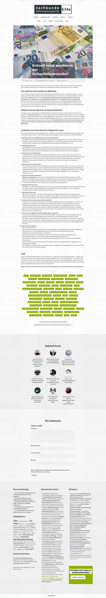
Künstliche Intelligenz (58, 292)
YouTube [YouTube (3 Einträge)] (15, 549)
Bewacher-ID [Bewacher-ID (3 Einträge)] (21, 525)
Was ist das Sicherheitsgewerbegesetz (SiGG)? (53, 322)
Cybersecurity (57, 279)
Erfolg (79, 282)
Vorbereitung (45, 17)
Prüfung (55, 17)
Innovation (78, 288)
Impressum (51, 595)
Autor (72, 275)
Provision (60, 298)
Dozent (41, 282)
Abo (26, 275)
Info (67, 21)
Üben (38, 21)
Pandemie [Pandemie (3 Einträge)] (29, 532)
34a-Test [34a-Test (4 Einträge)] (22, 523)
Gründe (35, 17)
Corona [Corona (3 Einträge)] (28, 527)
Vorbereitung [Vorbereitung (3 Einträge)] (16, 547)
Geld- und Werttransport (32, 288)
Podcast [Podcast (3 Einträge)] (33, 532)
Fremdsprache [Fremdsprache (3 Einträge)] (30, 529)
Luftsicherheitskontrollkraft (40, 295)
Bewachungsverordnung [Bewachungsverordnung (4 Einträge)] (19, 527)
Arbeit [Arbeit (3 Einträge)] (26, 523)
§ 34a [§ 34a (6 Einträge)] (19, 549)
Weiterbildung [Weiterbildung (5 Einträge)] (24, 547)
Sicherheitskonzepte (30, 308)
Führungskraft (66, 285)
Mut (65, 295)
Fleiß (55, 285)
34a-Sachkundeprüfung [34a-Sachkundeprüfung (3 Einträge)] (23, 521)
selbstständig (36, 305)
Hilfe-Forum (59, 21)
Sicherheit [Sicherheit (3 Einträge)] (33, 542)
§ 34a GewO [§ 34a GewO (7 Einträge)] (29, 549)
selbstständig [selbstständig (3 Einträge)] (27, 542)
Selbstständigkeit (51, 305)
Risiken (46, 302)
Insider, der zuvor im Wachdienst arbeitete (44, 99)
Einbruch (32, 97)
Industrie (67, 288)
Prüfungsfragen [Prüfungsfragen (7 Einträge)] (27, 535)
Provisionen (71, 298)
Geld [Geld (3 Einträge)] (35, 529)
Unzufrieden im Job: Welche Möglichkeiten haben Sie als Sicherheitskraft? (68, 400)
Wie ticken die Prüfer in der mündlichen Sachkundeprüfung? (53, 360)
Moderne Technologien (29, 177)
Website (33, 460)
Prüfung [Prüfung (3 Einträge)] (19, 534)
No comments (63, 80)
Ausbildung (47, 275)
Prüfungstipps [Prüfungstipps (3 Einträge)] (16, 537)
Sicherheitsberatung (68, 305)
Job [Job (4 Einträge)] (29, 531)
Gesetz (63, 17)
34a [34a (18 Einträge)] (15, 520)
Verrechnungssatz (72, 312)
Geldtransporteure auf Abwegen (70, 99)
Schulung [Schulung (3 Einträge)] (15, 542)
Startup (80, 308)
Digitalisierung (29, 282)
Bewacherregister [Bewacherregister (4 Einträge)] (29, 525)
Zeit (66, 315)
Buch (79, 275)
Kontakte (34, 292)
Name (35, 445)
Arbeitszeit (35, 275)
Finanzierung (44, 285)
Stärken (58, 308)
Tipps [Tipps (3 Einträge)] (32, 545)
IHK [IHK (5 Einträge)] (26, 531)
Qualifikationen (34, 302)
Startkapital (69, 308)
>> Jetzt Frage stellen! (78, 577)
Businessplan (44, 279)
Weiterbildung (35, 315)
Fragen (70, 17)
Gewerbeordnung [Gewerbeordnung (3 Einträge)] (17, 531)
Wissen (58, 315)
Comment (34, 428)
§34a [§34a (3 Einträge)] (23, 549)
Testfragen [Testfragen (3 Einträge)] (27, 545)
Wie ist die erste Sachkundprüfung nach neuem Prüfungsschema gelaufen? (37, 362)
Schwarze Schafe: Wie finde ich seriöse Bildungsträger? (37, 380)
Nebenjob (73, 295)
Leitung (72, 292)
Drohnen (50, 282)
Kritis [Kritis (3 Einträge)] (20, 532)
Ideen (58, 288)
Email (35, 453)
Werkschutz (48, 315)
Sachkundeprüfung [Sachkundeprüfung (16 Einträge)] (23, 539)
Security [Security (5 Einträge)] (20, 542)
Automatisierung (60, 275)
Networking (48, 298)
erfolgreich (32, 285)
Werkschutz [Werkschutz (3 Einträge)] (31, 547)
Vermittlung (57, 312)
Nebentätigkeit (35, 298)
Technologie (45, 312)
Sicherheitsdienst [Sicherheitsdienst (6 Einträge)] (19, 544)
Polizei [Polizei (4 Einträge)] (15, 534)
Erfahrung (69, 282)
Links (50, 21)
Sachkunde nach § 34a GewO (46, 80)
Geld (76, 285)
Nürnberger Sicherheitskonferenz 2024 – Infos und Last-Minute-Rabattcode (24, 503)
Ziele (73, 315)
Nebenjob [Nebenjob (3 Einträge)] (24, 532)
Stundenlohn (32, 312)
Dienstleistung (71, 279)
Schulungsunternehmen (69, 302)
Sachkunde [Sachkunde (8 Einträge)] (24, 537)
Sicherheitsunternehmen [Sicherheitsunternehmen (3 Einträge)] (18, 545)
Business (32, 279)
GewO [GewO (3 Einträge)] (22, 531)
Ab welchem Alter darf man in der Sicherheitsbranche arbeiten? (53, 325)
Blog (44, 21)
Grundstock (48, 288)
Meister (57, 295)
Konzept (43, 292)
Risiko (55, 302)
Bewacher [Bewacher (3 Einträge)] (15, 525)
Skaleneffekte (46, 308)
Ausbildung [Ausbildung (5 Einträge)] (32, 523)
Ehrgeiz (59, 282)
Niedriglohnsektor (34, 114)
